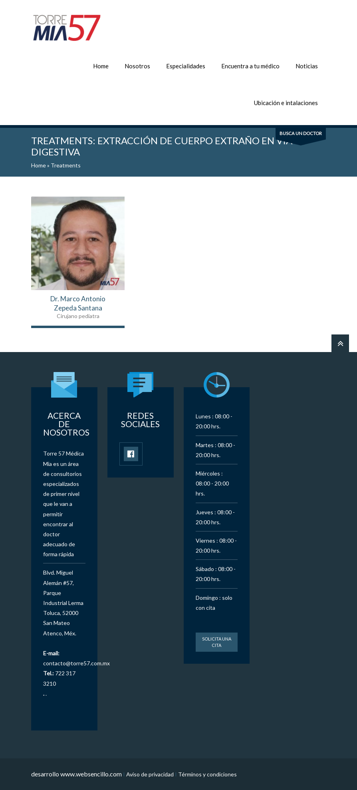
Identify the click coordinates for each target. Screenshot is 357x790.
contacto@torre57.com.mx (76, 663)
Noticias (307, 66)
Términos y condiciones (207, 774)
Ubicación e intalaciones (286, 102)
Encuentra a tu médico (250, 66)
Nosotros (137, 66)
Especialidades (185, 66)
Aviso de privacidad (150, 774)
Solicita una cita (216, 642)
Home (101, 66)
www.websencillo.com (91, 774)
